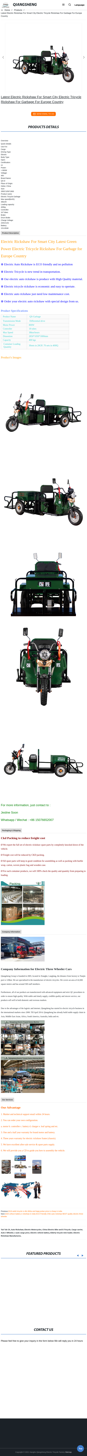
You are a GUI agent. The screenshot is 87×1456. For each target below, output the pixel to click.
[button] (63, 5)
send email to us (43, 114)
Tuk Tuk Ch (5, 1230)
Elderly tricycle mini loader (61, 1233)
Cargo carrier (77, 1230)
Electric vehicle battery (39, 1233)
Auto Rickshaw (17, 1230)
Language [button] (80, 5)
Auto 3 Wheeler (7, 1233)
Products (18, 10)
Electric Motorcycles (32, 1230)
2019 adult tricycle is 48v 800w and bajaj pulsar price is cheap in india (35, 1211)
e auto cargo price (22, 1233)
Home (7, 10)
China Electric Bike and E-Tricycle (56, 1230)
